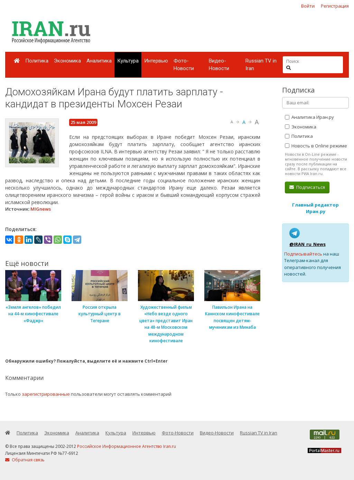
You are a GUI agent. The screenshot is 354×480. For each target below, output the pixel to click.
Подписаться (307, 187)
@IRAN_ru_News (307, 244)
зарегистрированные (46, 394)
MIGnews (40, 209)
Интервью (156, 61)
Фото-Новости (184, 65)
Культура (128, 61)
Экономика (67, 61)
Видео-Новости (219, 65)
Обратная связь (25, 460)
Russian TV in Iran (261, 65)
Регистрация (335, 6)
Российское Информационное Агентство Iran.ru (126, 446)
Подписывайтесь (303, 254)
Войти (308, 6)
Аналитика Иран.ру (309, 117)
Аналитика (99, 61)
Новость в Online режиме (316, 146)
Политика (36, 61)
